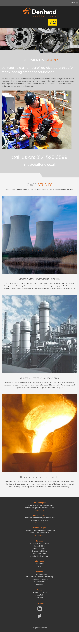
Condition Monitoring (39, 574)
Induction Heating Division (39, 556)
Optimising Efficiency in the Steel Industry (39, 477)
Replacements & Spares (39, 579)
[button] (73, 3)
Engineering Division (39, 551)
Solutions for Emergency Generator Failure (39, 377)
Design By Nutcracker (39, 628)
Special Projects (39, 582)
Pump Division (39, 546)
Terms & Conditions (39, 592)
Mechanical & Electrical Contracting (39, 577)
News (39, 566)
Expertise (39, 584)
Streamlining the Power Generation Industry (39, 278)
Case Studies (39, 564)
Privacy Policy (39, 595)
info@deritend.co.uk (39, 164)
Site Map (39, 597)
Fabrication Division (40, 553)
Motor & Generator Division (39, 543)
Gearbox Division (39, 548)
